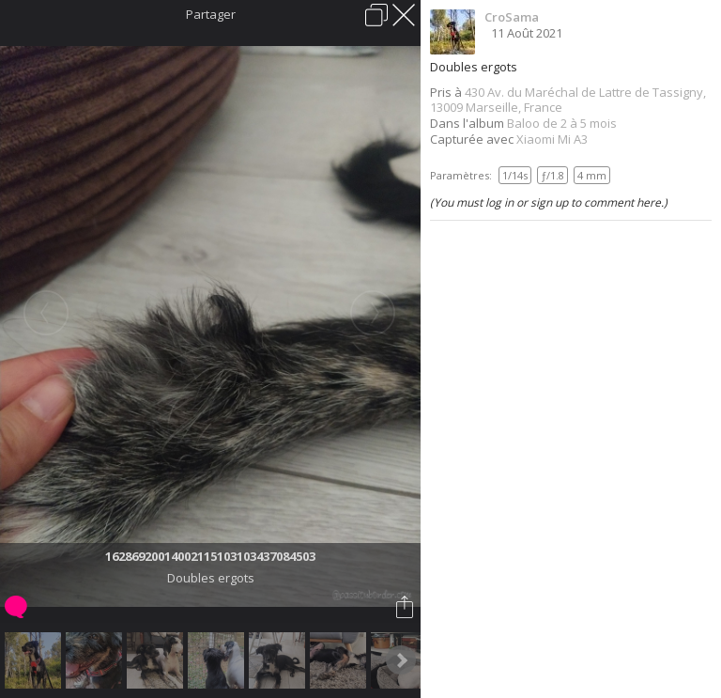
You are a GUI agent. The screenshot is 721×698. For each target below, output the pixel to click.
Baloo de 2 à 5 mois (562, 123)
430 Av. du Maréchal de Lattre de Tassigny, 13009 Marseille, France (568, 100)
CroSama (511, 16)
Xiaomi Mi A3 (552, 139)
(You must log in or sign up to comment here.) (548, 202)
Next (401, 660)
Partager (211, 14)
